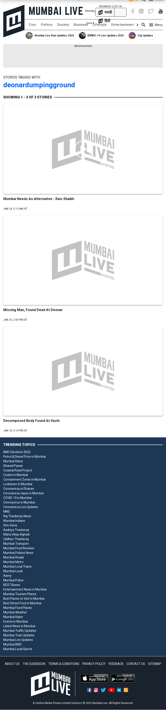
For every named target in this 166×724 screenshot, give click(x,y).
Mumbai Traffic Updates (19, 630)
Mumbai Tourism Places (19, 594)
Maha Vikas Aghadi (16, 534)
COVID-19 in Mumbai (17, 498)
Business (81, 24)
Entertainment (122, 24)
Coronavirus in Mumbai (19, 502)
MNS (6, 511)
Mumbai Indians (14, 520)
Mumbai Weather (15, 612)
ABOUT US (12, 664)
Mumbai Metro (13, 562)
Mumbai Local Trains (17, 566)
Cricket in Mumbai (15, 475)
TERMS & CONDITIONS (63, 664)
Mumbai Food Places (17, 607)
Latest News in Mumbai (19, 626)
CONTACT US (136, 664)
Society (63, 24)
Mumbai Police (13, 580)
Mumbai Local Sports (17, 649)
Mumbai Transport (16, 543)
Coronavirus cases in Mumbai (23, 493)
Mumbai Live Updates (18, 640)
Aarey (7, 575)
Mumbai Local (12, 571)
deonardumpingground (39, 85)
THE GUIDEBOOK (34, 664)
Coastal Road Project (17, 470)
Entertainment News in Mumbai (25, 589)
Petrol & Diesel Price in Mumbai (24, 456)
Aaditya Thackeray (16, 530)
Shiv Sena (10, 525)
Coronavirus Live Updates (20, 507)
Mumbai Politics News (18, 553)
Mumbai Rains (13, 461)
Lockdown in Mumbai (17, 484)
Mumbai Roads (13, 557)
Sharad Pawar (13, 465)
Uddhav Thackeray (16, 539)
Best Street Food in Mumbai (22, 603)
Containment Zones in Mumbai (24, 479)
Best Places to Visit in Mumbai (23, 598)
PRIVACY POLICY (94, 664)
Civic (32, 24)
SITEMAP (154, 664)
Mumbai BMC (12, 644)
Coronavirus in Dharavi (18, 488)
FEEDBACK (116, 664)
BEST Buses (11, 585)
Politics (47, 24)
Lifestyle (100, 24)
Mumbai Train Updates (18, 635)
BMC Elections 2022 (17, 452)
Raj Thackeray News (17, 516)
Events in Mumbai (15, 621)
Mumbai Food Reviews (18, 548)
